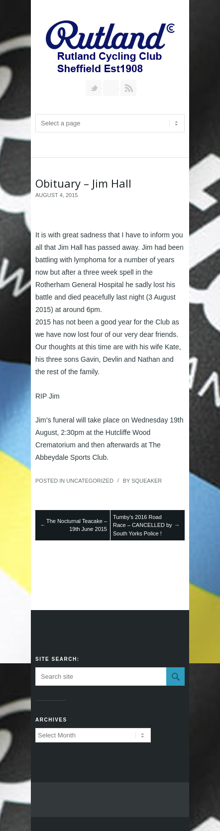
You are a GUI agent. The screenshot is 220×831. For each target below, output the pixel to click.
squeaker (146, 481)
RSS (128, 88)
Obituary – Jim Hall (83, 183)
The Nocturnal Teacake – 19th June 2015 (76, 525)
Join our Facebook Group (111, 88)
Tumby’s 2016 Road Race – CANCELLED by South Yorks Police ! (142, 525)
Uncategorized (89, 481)
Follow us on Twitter (94, 88)
